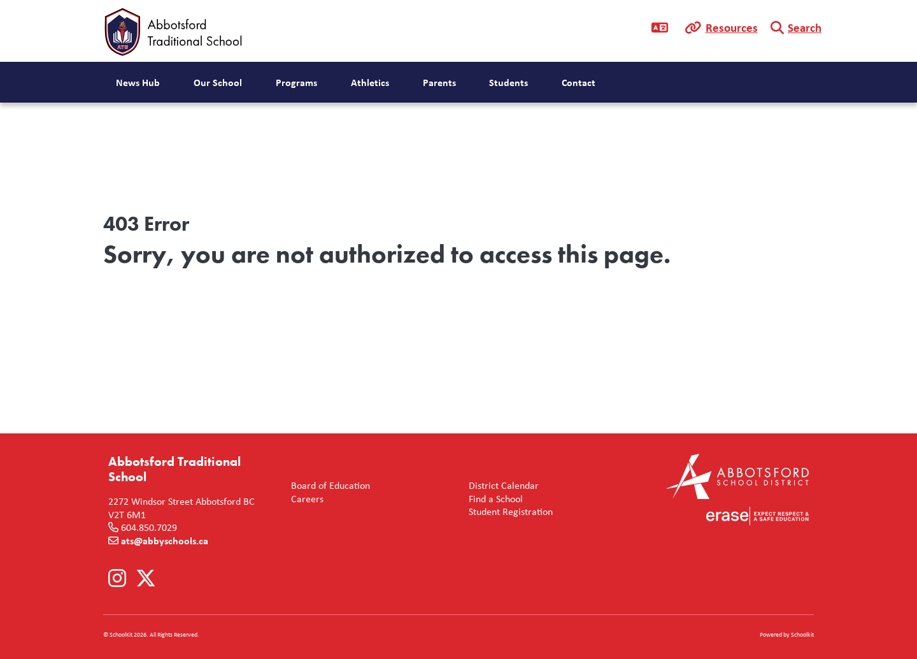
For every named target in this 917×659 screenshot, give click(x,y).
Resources (732, 27)
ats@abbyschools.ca (164, 540)
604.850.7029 (149, 527)
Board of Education (328, 485)
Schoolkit (802, 634)
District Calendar (501, 485)
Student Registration (508, 511)
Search (804, 27)
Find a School (493, 498)
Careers (304, 498)
